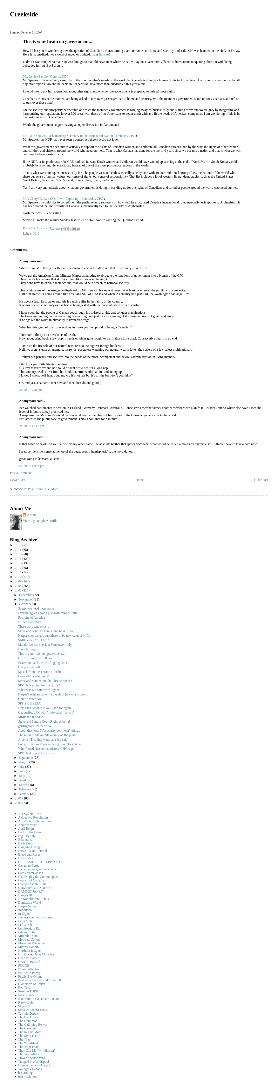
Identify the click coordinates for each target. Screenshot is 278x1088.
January (24, 794)
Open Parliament (29, 958)
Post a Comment (21, 473)
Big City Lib (26, 836)
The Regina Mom (29, 1032)
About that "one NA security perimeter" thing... (49, 730)
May (22, 775)
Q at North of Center (31, 984)
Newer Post (17, 480)
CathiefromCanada (30, 873)
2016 (18, 549)
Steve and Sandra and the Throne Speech (45, 681)
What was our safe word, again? (39, 690)
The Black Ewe (28, 1017)
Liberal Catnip (27, 932)
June (22, 771)
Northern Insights (29, 950)
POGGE (23, 965)
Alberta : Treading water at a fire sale (42, 739)
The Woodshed (28, 1043)
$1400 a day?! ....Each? (33, 640)
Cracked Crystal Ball (32, 884)
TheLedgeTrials (28, 1047)
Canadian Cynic (28, 865)
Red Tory (24, 987)
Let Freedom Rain (30, 928)
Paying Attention (29, 969)
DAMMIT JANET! (31, 891)
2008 (18, 586)
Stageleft (24, 1006)
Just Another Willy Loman (35, 917)
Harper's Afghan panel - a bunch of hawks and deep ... (53, 694)
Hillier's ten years (29, 622)
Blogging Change (29, 847)
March (23, 785)
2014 (18, 558)
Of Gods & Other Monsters (36, 954)
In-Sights (24, 913)
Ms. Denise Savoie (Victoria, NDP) (46, 76)
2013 (18, 563)
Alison (31, 515)
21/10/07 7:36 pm (31, 390)
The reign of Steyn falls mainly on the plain (47, 735)
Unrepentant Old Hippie (34, 1065)
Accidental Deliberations (34, 821)
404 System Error (29, 813)
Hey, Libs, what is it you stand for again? (45, 708)
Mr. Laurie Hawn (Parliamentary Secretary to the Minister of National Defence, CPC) (79, 135)
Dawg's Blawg (27, 895)
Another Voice (27, 825)
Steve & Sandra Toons (33, 1010)
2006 (18, 798)
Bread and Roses (29, 854)
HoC (36, 233)
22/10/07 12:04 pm (31, 466)
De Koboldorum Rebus (33, 899)
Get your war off (29, 667)
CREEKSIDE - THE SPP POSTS (40, 862)
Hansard (104, 54)
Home (140, 480)
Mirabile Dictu (28, 936)
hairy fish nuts (27, 1076)
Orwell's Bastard (29, 961)
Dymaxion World (29, 902)
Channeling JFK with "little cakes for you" (46, 712)
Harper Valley (27, 906)
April (23, 780)
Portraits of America (31, 617)
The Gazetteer (27, 1028)
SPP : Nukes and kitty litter (36, 753)
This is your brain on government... (41, 653)
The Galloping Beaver (32, 1024)
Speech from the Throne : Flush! (39, 671)
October (24, 604)
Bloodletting (26, 649)
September (26, 757)
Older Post (261, 480)
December (26, 595)
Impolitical (25, 910)
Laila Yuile (25, 921)
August (24, 762)
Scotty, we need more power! (37, 608)
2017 (18, 545)
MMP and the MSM (31, 717)
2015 (18, 554)
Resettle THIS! (28, 991)
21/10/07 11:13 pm (31, 426)
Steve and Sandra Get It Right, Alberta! (44, 721)
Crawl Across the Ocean (34, 887)
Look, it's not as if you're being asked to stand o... (50, 744)
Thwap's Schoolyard (31, 1058)
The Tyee (24, 1039)
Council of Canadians (32, 880)
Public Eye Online (30, 976)
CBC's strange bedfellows (35, 658)
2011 (18, 572)
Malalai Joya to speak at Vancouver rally (45, 644)
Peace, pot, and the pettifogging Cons (43, 662)
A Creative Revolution (33, 817)
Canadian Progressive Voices (37, 869)
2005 (18, 803)
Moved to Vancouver (32, 943)
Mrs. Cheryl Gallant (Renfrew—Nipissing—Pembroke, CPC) (63, 198)
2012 (18, 567)
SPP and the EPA (29, 703)
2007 (18, 590)
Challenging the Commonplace (38, 876)
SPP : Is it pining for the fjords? (39, 685)
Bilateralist (25, 839)
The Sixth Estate (29, 1035)
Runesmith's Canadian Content (38, 998)
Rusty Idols (25, 1002)
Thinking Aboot (28, 1054)
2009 (18, 581)
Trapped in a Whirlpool (33, 1061)
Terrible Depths (28, 1013)
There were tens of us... (33, 626)
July (22, 766)
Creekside (24, 14)
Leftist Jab (25, 924)
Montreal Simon (29, 939)
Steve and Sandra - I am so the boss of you (46, 631)
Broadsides (25, 858)
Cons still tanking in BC (34, 676)
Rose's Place (26, 995)
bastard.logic (26, 1072)
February (25, 789)
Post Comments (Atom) (43, 489)
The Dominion (28, 1021)
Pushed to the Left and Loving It (39, 980)
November (26, 599)
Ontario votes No (29, 699)
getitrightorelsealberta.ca (34, 726)
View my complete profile (40, 520)
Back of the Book (29, 832)
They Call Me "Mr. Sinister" (37, 1050)
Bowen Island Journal (32, 850)
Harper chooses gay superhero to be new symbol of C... (54, 635)
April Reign (26, 828)
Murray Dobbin (28, 947)
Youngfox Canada (30, 1069)
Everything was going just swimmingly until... (48, 613)
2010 (18, 577)
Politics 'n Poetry (29, 973)
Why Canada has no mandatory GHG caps (46, 748)
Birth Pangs (26, 843)
